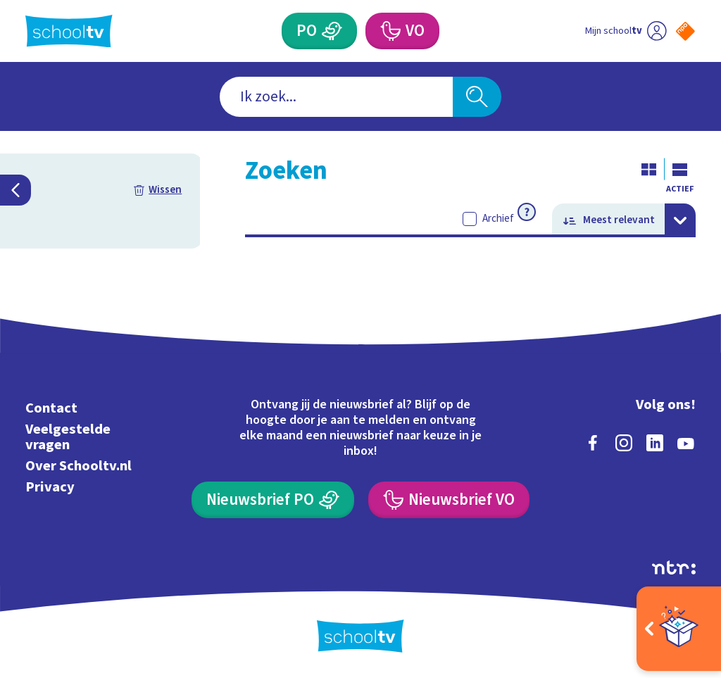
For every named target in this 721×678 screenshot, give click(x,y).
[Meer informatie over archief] (527, 212)
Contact (51, 408)
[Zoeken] (477, 97)
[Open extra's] (679, 628)
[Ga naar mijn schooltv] (625, 31)
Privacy (50, 487)
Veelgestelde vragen (68, 437)
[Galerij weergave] (649, 168)
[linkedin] (654, 442)
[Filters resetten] (158, 190)
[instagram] (623, 442)
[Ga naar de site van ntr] (674, 567)
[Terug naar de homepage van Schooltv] (69, 31)
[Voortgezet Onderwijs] (402, 31)
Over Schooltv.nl (78, 466)
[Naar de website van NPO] (685, 31)
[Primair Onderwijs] (319, 31)
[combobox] (336, 97)
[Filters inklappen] (15, 190)
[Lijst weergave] (680, 168)
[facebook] (592, 442)
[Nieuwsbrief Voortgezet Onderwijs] (448, 500)
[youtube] (685, 442)
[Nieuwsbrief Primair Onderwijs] (272, 500)
